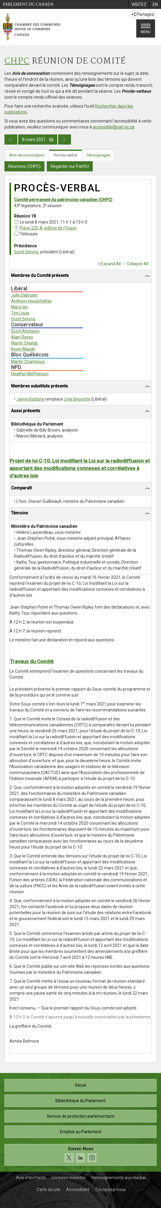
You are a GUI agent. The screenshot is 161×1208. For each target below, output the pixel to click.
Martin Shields (24, 343)
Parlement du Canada (28, 4)
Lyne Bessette (77, 399)
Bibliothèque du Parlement (80, 1100)
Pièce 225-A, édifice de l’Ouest (48, 228)
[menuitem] (138, 4)
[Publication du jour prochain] (64, 139)
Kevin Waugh (23, 349)
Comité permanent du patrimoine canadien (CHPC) (63, 199)
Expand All (111, 263)
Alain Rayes (22, 337)
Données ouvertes (69, 1177)
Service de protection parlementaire (80, 1116)
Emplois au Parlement (80, 1131)
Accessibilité (78, 1189)
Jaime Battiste (30, 399)
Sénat (80, 1085)
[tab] (80, 276)
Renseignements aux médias (119, 1177)
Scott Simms (26, 251)
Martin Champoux (28, 361)
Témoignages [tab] (98, 155)
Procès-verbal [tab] (65, 155)
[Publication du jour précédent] (10, 139)
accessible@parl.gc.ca (113, 127)
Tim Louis (20, 313)
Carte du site (49, 1189)
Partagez (142, 14)
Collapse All (137, 263)
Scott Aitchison (25, 331)
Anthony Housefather (31, 301)
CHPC (17, 61)
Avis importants (31, 1177)
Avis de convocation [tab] (26, 155)
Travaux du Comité (32, 661)
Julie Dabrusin (24, 295)
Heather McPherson (30, 373)
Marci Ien (19, 307)
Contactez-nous (110, 1189)
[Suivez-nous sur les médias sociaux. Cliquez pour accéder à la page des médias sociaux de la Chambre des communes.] (80, 1155)
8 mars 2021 (37, 139)
